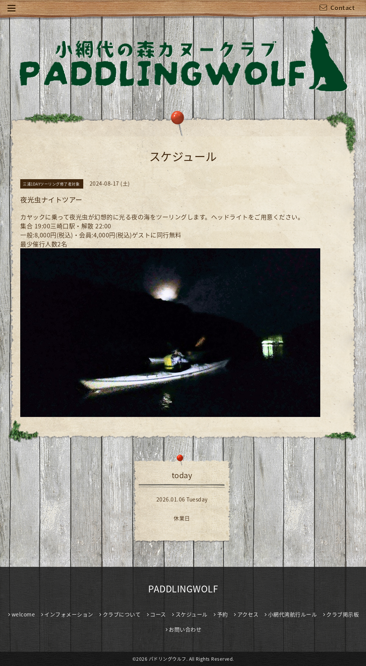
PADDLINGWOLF (183, 588)
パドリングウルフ (167, 658)
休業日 (182, 518)
